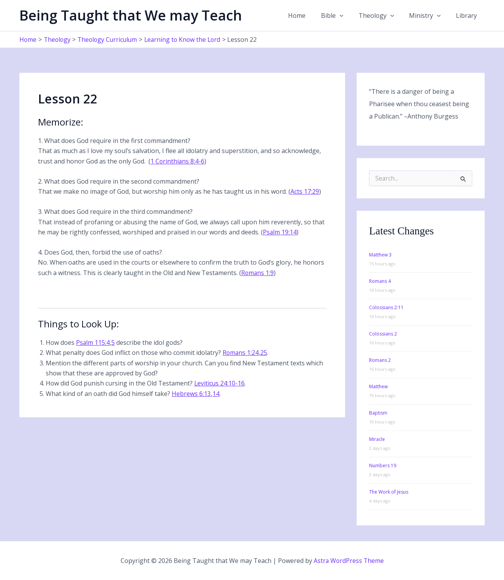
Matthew (378, 386)
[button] (349, 15)
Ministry (429, 15)
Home (309, 15)
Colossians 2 (383, 333)
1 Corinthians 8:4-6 (177, 161)
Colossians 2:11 (386, 307)
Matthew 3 (380, 254)
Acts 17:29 (304, 191)
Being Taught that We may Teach (130, 15)
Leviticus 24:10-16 (219, 383)
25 (264, 352)
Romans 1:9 (257, 272)
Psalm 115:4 (93, 342)
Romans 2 (380, 360)
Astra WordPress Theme (348, 560)
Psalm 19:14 (280, 232)
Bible (342, 15)
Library (467, 15)
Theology (383, 15)
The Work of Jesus (388, 492)
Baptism (378, 413)
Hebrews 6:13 (191, 393)
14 (215, 393)
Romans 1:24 (241, 352)
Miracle (377, 439)
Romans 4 (380, 281)
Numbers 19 (382, 465)
